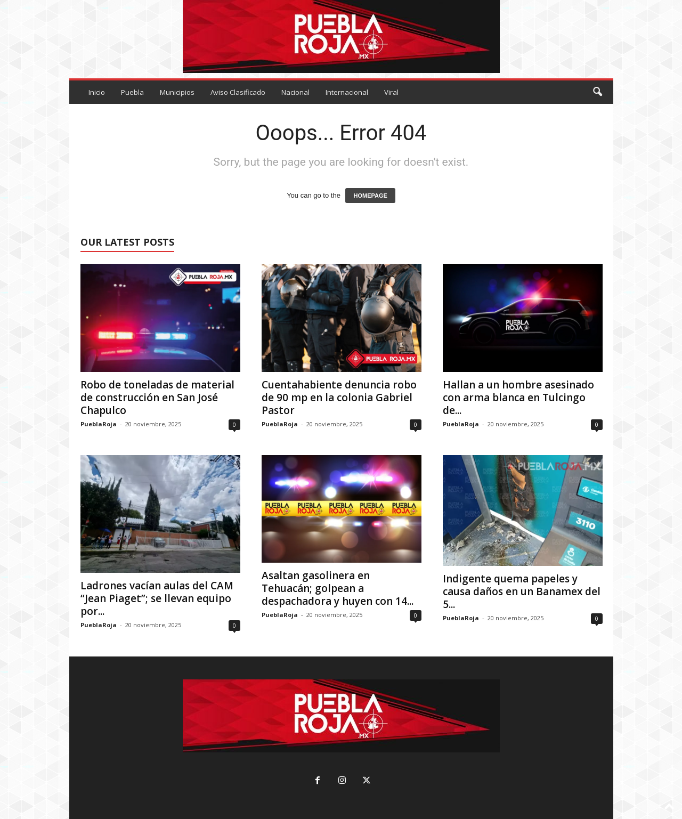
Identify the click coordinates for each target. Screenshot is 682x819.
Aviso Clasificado (237, 92)
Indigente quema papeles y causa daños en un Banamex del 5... (521, 591)
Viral (391, 92)
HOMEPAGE (370, 195)
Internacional (347, 92)
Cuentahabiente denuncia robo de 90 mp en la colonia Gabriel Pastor (339, 397)
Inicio (96, 92)
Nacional (295, 92)
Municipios (177, 92)
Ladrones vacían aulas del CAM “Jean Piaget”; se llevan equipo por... (156, 598)
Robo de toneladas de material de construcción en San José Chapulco (157, 397)
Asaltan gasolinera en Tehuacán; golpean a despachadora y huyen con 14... (337, 588)
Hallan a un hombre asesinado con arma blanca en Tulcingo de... (518, 397)
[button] (597, 92)
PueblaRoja (98, 424)
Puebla (132, 92)
